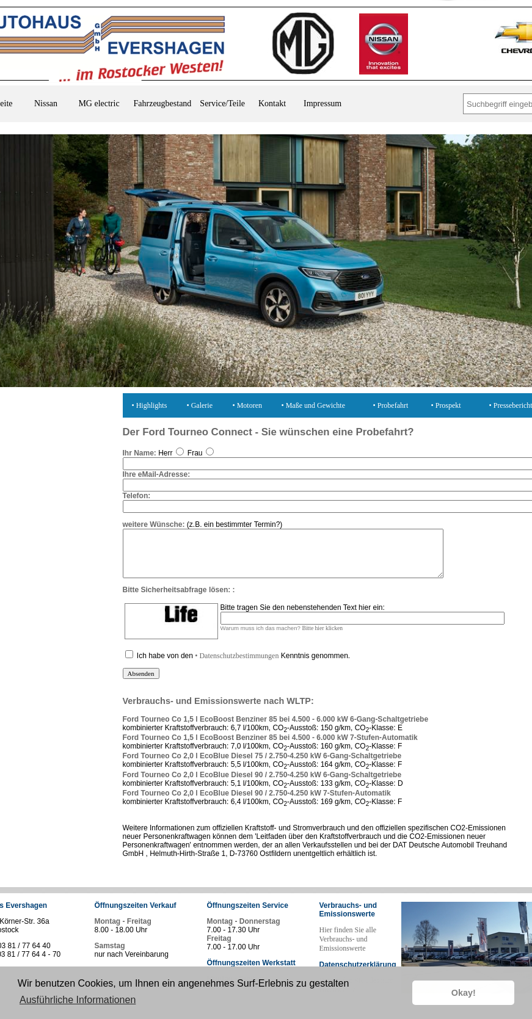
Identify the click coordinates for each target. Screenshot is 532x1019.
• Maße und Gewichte (314, 405)
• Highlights (149, 405)
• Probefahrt (391, 405)
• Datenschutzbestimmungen (237, 665)
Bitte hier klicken (322, 637)
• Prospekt (446, 405)
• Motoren (248, 405)
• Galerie (200, 405)
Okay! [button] (463, 993)
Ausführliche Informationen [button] (78, 1000)
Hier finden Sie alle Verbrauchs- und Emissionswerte (348, 948)
